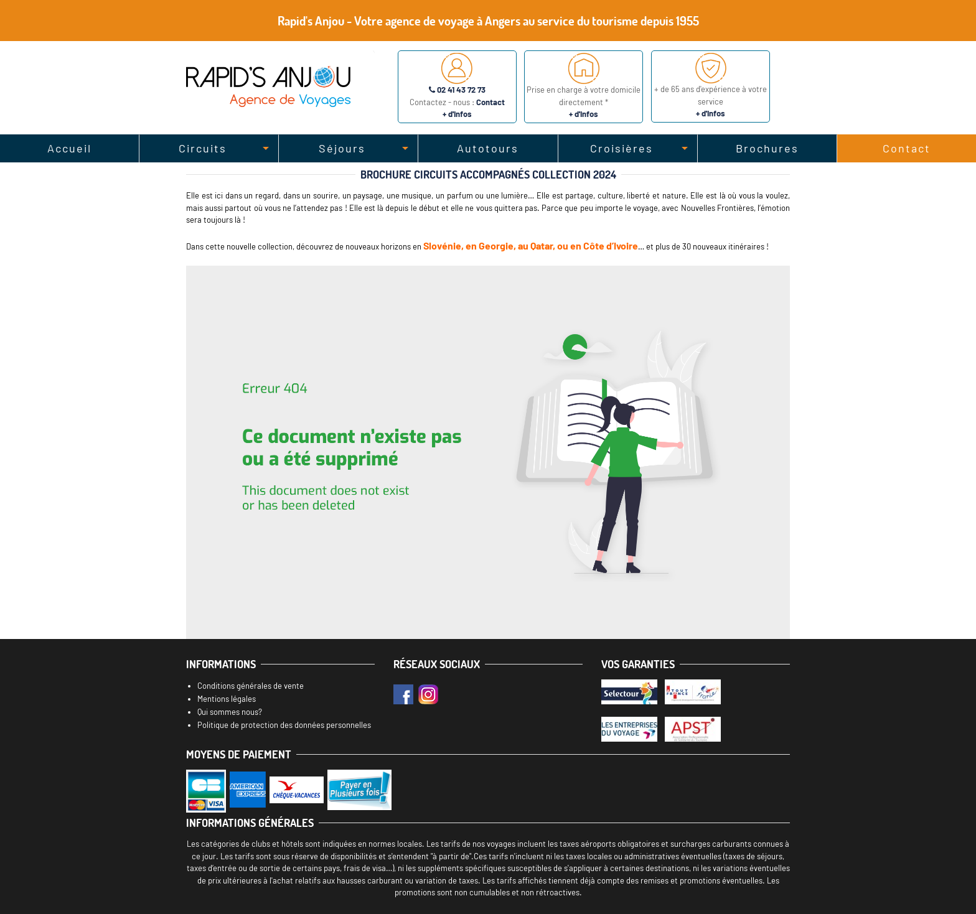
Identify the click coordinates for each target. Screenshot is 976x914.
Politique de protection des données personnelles (284, 725)
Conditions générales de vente (250, 686)
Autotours (487, 148)
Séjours (342, 148)
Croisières (621, 148)
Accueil (69, 148)
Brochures (767, 148)
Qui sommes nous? (229, 712)
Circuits (203, 148)
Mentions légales (226, 699)
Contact (907, 148)
